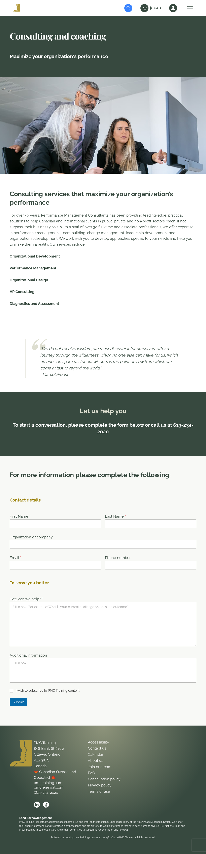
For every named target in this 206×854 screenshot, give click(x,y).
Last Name (115, 516)
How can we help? (26, 599)
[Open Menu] (189, 8)
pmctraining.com (48, 783)
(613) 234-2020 (46, 792)
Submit (18, 702)
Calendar (95, 754)
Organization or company (32, 537)
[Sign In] (173, 8)
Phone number (118, 558)
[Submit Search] (128, 8)
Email (15, 558)
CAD (157, 8)
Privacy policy (99, 785)
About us (95, 760)
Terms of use (99, 791)
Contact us (97, 748)
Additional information (28, 655)
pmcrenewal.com (49, 787)
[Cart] (144, 8)
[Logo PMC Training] (17, 8)
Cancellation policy (104, 779)
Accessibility (98, 742)
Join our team (99, 767)
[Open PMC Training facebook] (46, 805)
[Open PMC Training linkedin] (37, 805)
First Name (20, 516)
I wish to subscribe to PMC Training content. (48, 690)
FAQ (91, 773)
